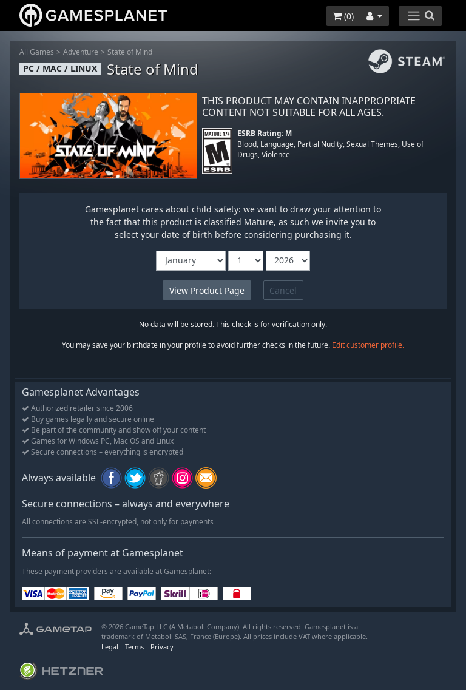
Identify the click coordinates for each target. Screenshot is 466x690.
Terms (134, 646)
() (343, 16)
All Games (36, 51)
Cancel (283, 290)
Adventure (80, 51)
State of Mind (129, 51)
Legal (109, 646)
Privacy (162, 646)
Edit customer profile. (368, 345)
